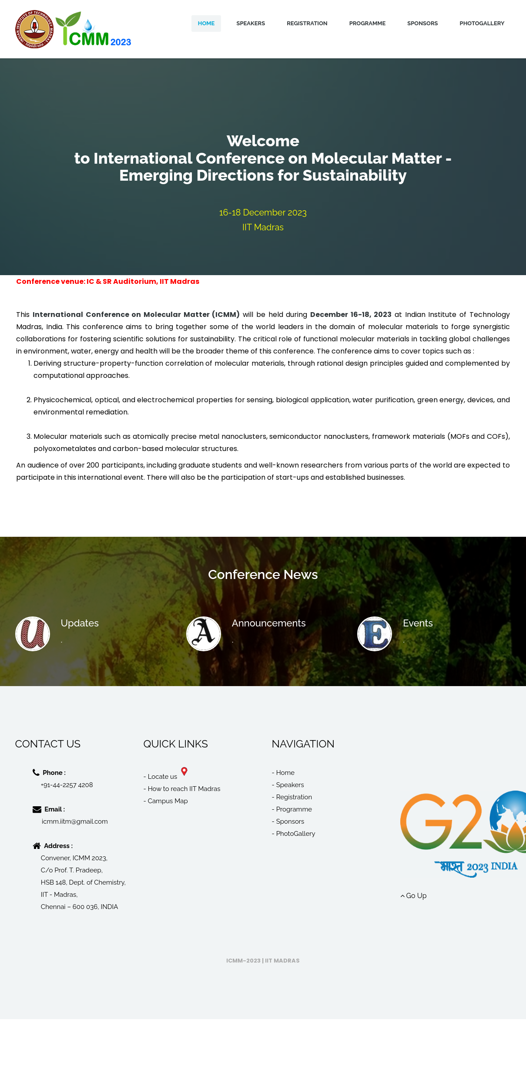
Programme (367, 23)
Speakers (250, 23)
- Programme (292, 809)
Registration (307, 23)
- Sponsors (288, 821)
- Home (283, 773)
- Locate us (166, 777)
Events (418, 623)
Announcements (269, 623)
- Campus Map (166, 801)
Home (206, 23)
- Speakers (288, 785)
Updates (80, 623)
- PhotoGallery (293, 834)
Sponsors (422, 23)
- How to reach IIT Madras (182, 789)
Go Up (413, 896)
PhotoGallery (482, 23)
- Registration (292, 797)
